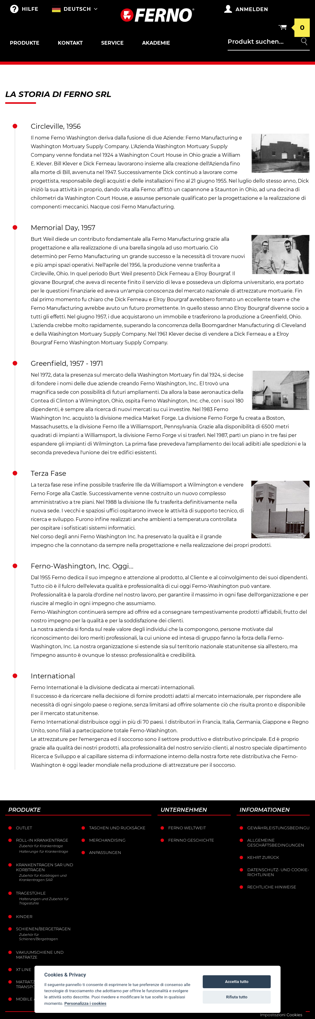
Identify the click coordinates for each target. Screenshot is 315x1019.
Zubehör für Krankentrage (41, 846)
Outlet (24, 827)
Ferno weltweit (187, 827)
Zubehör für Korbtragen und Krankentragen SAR (42, 877)
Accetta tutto (236, 981)
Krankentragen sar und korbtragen (44, 867)
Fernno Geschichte (191, 840)
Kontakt (70, 43)
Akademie (156, 43)
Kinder (24, 916)
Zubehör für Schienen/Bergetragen (38, 936)
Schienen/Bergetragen (43, 928)
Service (112, 43)
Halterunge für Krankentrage (43, 851)
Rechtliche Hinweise (271, 886)
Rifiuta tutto (236, 997)
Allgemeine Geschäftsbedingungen (275, 842)
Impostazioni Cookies (281, 1014)
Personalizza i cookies (85, 1003)
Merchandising (107, 840)
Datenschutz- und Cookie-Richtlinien (278, 872)
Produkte (24, 43)
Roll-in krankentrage (42, 840)
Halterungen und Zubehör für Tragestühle (44, 901)
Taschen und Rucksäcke (117, 827)
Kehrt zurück (263, 857)
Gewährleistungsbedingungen (278, 827)
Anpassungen (105, 852)
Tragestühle (31, 893)
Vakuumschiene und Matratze (40, 955)
